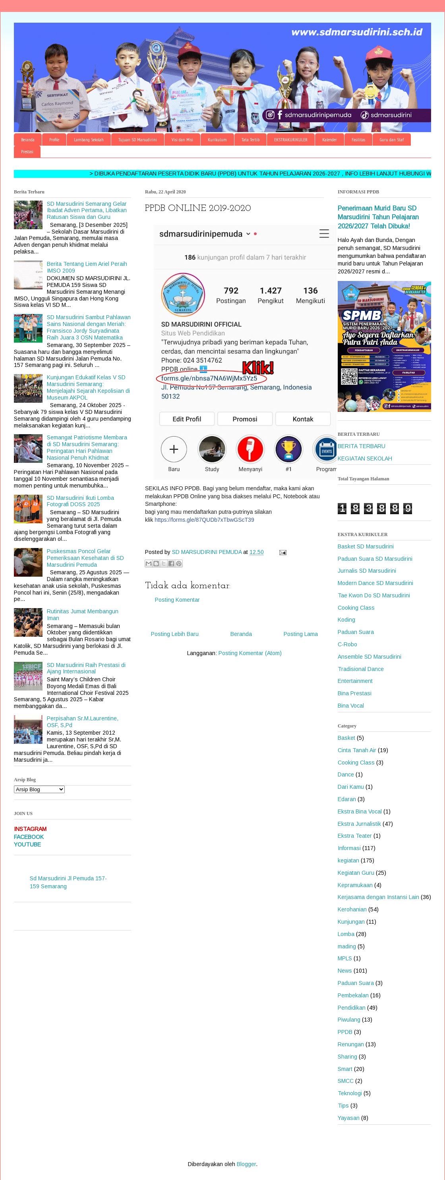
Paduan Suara (356, 632)
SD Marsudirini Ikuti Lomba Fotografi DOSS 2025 (80, 501)
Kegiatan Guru (356, 873)
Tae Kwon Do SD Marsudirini (374, 595)
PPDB (345, 1032)
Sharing (347, 1056)
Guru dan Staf (392, 139)
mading (347, 946)
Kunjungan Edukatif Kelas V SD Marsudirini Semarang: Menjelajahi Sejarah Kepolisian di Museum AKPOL (88, 387)
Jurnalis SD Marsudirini (367, 571)
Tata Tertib (250, 139)
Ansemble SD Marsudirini (369, 656)
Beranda (28, 139)
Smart (345, 1069)
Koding (346, 619)
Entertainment (355, 681)
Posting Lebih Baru (175, 634)
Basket (346, 738)
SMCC (346, 1081)
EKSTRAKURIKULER (291, 139)
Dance (346, 774)
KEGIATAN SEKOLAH (365, 458)
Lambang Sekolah (89, 139)
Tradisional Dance (361, 669)
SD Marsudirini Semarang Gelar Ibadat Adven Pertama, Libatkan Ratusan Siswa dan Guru (87, 210)
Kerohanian (352, 909)
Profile (54, 139)
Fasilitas (358, 139)
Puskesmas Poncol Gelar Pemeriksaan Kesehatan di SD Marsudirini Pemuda (85, 558)
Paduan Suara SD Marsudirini (375, 559)
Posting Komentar (177, 600)
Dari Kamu (351, 787)
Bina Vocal (351, 705)
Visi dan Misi (182, 139)
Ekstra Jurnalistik (359, 824)
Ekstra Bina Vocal (360, 811)
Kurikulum (217, 139)
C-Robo (347, 644)
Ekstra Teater (355, 836)
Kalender (329, 139)
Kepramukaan (355, 885)
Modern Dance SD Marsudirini (375, 583)
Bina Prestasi (354, 693)
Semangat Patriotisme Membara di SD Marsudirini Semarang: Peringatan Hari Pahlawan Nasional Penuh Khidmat (87, 447)
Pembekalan (353, 995)
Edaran (347, 799)
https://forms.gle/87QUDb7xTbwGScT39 (204, 520)
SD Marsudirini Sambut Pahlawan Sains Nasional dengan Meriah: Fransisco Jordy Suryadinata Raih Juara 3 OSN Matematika (89, 327)
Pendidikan (352, 1007)
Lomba (346, 934)
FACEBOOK (29, 837)
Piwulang (349, 1019)
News (345, 970)
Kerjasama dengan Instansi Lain (378, 897)
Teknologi (350, 1093)
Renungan (351, 1044)
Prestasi (27, 151)
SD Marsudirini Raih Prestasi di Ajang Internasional (86, 668)
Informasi (349, 848)
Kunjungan (351, 922)
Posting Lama (301, 634)
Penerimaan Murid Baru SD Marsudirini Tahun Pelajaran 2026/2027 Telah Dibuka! (378, 217)
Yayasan (349, 1118)
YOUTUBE (27, 844)
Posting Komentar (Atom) (250, 653)
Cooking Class (356, 608)
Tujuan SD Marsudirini (137, 139)
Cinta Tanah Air (357, 750)
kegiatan (348, 860)
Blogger (246, 1164)
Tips (343, 1105)
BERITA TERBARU (361, 446)
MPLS (345, 958)
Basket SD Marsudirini (366, 546)
